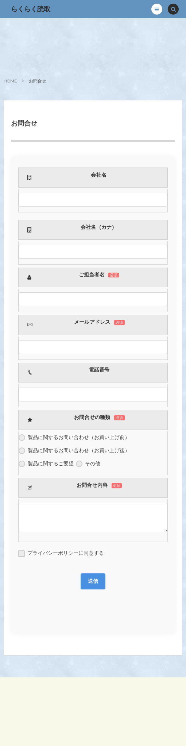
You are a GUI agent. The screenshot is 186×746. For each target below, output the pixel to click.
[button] (156, 9)
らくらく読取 (30, 9)
